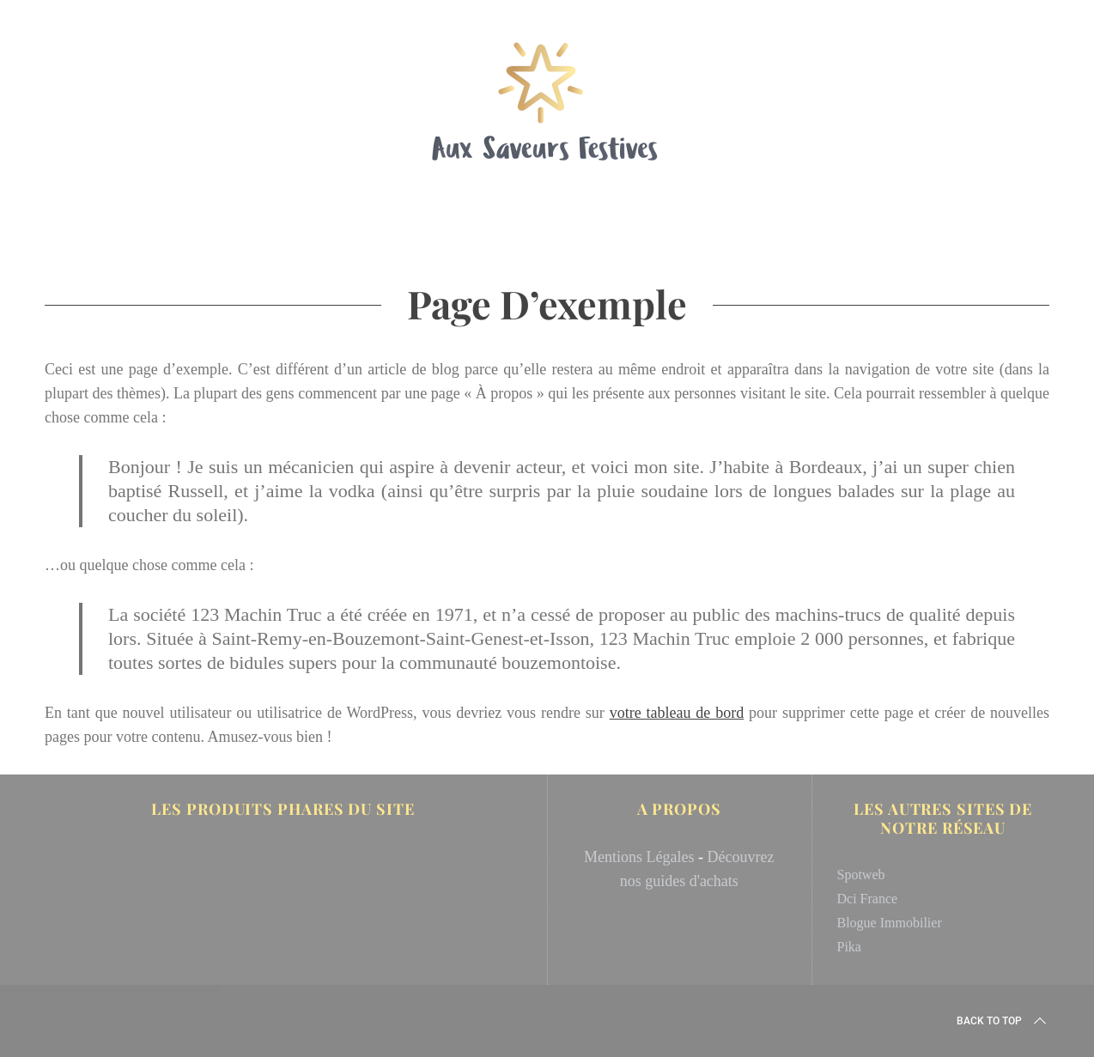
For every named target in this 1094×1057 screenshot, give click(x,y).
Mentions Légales (639, 857)
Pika (849, 946)
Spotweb (861, 874)
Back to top (1003, 1020)
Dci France (867, 898)
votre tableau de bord (677, 712)
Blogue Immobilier (889, 922)
